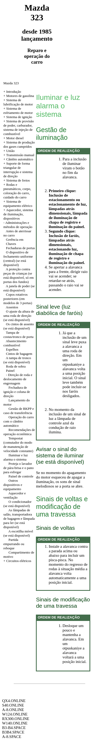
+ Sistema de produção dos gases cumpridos (19, 144)
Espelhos (12, 349)
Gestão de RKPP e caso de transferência (18, 411)
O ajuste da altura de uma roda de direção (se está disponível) (18, 315)
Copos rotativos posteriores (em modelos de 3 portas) (17, 298)
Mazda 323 (11, 83)
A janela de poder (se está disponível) (19, 288)
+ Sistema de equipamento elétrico (17, 203)
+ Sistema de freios (16, 180)
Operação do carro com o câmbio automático (18, 421)
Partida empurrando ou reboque (13, 544)
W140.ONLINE (14, 723)
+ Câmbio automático (18, 159)
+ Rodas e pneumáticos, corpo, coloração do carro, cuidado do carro (17, 191)
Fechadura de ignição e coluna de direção (16, 392)
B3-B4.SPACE (14, 728)
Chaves (11, 244)
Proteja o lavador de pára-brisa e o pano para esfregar (18, 468)
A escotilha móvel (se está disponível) (18, 533)
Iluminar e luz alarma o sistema (15, 457)
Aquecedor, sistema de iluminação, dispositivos (18, 214)
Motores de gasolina (20, 96)
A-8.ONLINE (13, 710)
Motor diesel (14, 138)
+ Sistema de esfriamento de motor (18, 110)
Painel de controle (20, 476)
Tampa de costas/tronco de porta (18, 335)
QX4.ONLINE (14, 701)
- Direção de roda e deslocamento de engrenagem (17, 379)
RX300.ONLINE (15, 719)
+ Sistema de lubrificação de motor (18, 102)
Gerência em (14, 240)
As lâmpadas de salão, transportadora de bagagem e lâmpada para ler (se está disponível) (19, 518)
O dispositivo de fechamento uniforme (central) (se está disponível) (18, 258)
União (10, 151)
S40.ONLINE (13, 705)
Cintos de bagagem (19, 354)
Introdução (13, 92)
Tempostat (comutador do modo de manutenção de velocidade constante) (18, 444)
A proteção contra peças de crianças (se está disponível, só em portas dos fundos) (18, 275)
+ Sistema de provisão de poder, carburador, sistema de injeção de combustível (18, 127)
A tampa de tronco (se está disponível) (17, 360)
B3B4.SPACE (13, 732)
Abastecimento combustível (14, 343)
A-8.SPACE (11, 737)
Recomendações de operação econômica (19, 432)
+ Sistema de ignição (17, 117)
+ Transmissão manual (18, 155)
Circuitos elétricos (18, 561)
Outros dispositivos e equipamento (12, 485)
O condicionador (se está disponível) (17, 504)
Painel (10, 371)
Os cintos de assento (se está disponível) (18, 326)
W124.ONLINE (14, 714)
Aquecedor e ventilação (14, 495)
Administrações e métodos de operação (17, 225)
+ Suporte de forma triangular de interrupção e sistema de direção (17, 169)
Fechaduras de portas (20, 248)
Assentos (12, 307)
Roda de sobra (16, 366)
